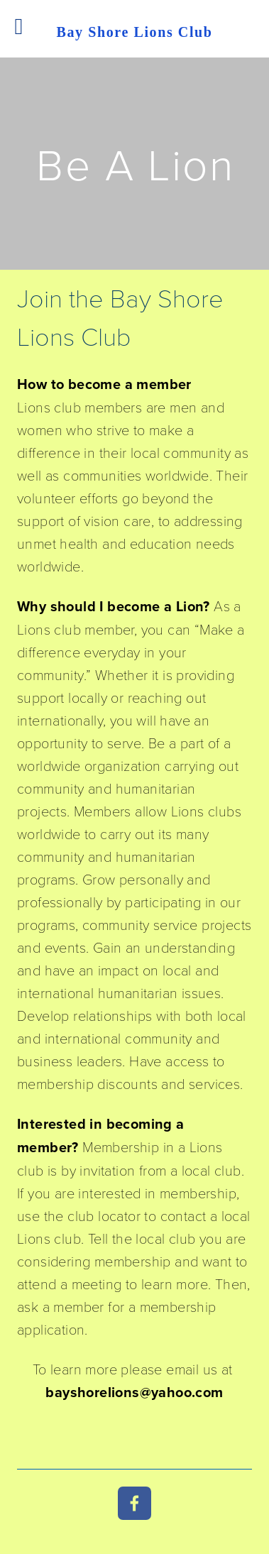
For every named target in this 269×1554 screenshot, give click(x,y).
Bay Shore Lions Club (134, 32)
